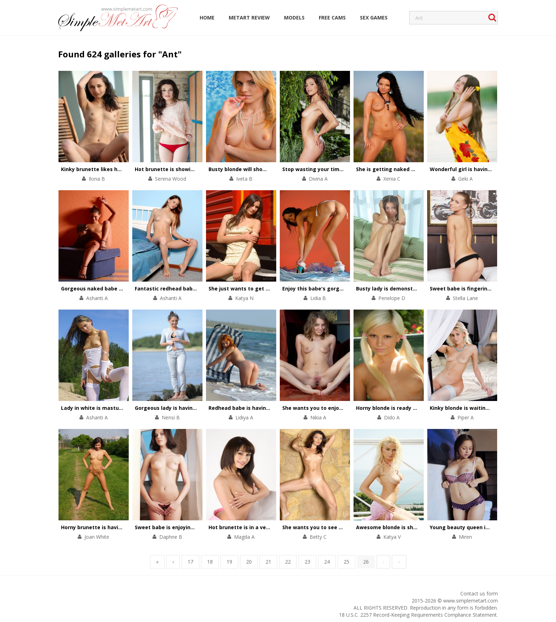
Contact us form (479, 593)
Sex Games (374, 17)
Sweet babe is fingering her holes (473, 288)
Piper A (465, 417)
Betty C (318, 536)
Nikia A (318, 417)
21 (268, 561)
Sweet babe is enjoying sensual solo (181, 527)
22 (288, 561)
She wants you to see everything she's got (337, 527)
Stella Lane (465, 298)
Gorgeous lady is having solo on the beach (189, 408)
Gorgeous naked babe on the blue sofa (111, 288)
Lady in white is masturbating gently (108, 408)
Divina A (318, 178)
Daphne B (170, 536)
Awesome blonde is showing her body (404, 527)
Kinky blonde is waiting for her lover (476, 408)
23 (307, 561)
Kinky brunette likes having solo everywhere (118, 169)
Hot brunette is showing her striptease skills (192, 169)
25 (346, 561)
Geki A (465, 178)
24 (327, 561)
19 (229, 561)
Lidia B (318, 298)
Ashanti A (97, 298)
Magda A (244, 536)
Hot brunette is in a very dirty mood (254, 527)
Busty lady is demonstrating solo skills (405, 288)
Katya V (392, 536)
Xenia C (391, 178)
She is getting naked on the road (398, 169)
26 (366, 561)
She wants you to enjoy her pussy (325, 408)
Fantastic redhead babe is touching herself (190, 288)
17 (190, 561)
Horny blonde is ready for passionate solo (409, 408)
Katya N (244, 298)
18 (210, 561)
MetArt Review (249, 17)
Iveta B (244, 178)
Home (207, 17)
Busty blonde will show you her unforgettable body (273, 169)
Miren (465, 536)
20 (249, 561)
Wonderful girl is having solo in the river (481, 169)
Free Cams (332, 17)
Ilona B (97, 178)
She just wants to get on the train (252, 288)
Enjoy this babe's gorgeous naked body (332, 288)
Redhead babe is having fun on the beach (261, 408)
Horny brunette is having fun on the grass (115, 527)
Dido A (392, 417)
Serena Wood (170, 178)
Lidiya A (244, 417)
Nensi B (171, 417)
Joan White (96, 536)
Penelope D (391, 298)
